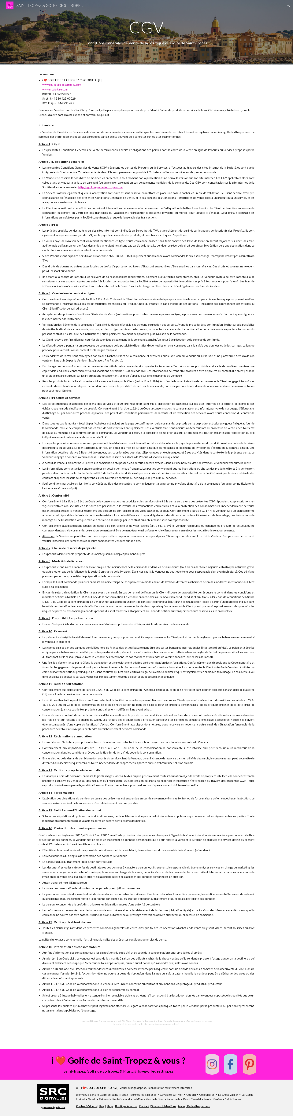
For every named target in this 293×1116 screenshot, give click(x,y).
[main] (146, 27)
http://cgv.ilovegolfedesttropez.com (100, 187)
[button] (288, 5)
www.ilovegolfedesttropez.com (61, 84)
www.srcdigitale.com (55, 89)
